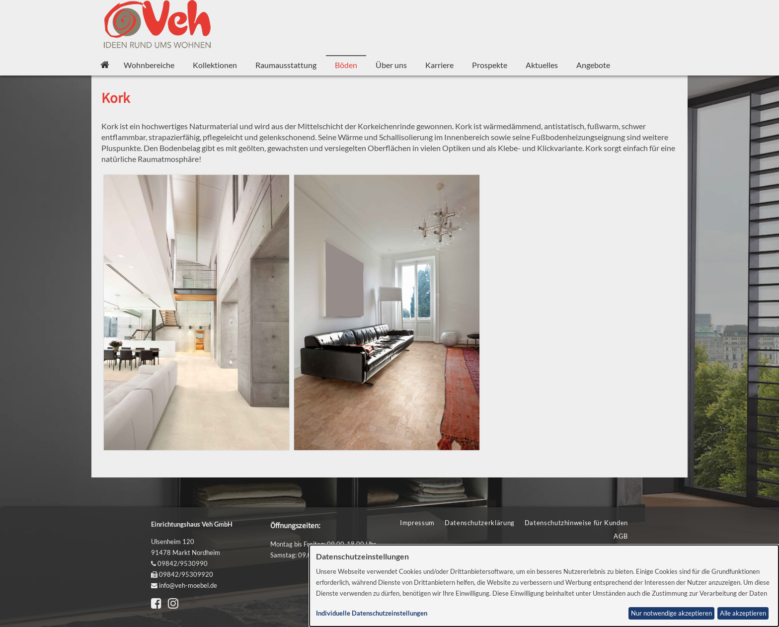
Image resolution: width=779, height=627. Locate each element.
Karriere (439, 65)
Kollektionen (215, 65)
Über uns (391, 65)
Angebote (593, 65)
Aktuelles (542, 65)
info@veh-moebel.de (188, 585)
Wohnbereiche (149, 65)
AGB (621, 536)
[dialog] (544, 586)
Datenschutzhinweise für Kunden (576, 523)
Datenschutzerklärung (480, 523)
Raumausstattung (285, 65)
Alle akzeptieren (743, 613)
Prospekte (489, 65)
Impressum (417, 523)
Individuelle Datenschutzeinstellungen (371, 613)
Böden (346, 65)
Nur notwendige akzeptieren (671, 613)
